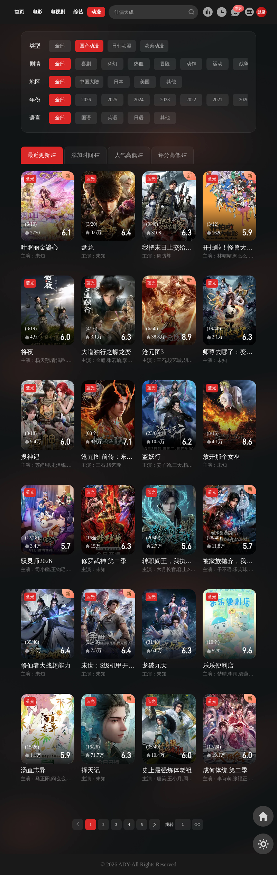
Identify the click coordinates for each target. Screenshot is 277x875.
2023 (165, 99)
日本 (118, 81)
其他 (171, 81)
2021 (217, 99)
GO (197, 824)
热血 (139, 63)
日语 (139, 117)
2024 (139, 99)
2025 (112, 99)
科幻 (112, 63)
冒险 (165, 63)
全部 (60, 45)
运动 (217, 63)
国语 (86, 117)
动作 (191, 63)
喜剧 (86, 63)
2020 (244, 99)
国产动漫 (89, 45)
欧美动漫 (154, 45)
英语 (112, 117)
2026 (86, 99)
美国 (145, 81)
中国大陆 (89, 81)
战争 (244, 63)
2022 (191, 99)
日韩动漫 (121, 45)
